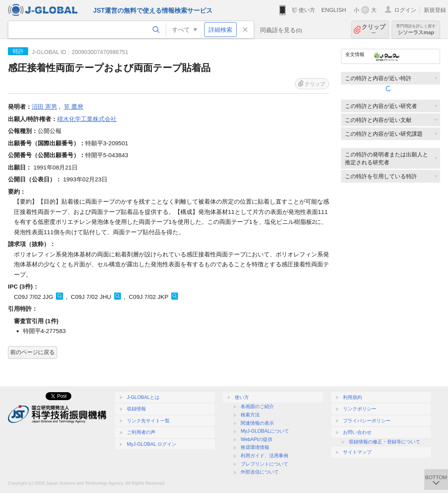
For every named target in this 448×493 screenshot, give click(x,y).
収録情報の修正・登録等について (384, 442)
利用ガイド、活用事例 (264, 455)
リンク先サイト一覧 (148, 421)
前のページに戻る (32, 352)
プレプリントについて (264, 464)
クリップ (373, 29)
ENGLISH (333, 10)
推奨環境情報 (255, 447)
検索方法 (250, 415)
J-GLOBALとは (143, 397)
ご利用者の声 (141, 432)
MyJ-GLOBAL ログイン (151, 444)
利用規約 (352, 397)
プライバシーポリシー (367, 421)
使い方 (307, 10)
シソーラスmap (416, 29)
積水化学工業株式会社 (87, 119)
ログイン (405, 10)
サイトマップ (357, 452)
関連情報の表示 (257, 423)
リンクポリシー (359, 409)
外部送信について (260, 472)
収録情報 (136, 409)
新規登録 (435, 10)
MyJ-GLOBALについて (265, 431)
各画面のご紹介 (257, 406)
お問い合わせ (357, 432)
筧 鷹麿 (73, 106)
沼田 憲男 (44, 106)
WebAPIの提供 (256, 439)
